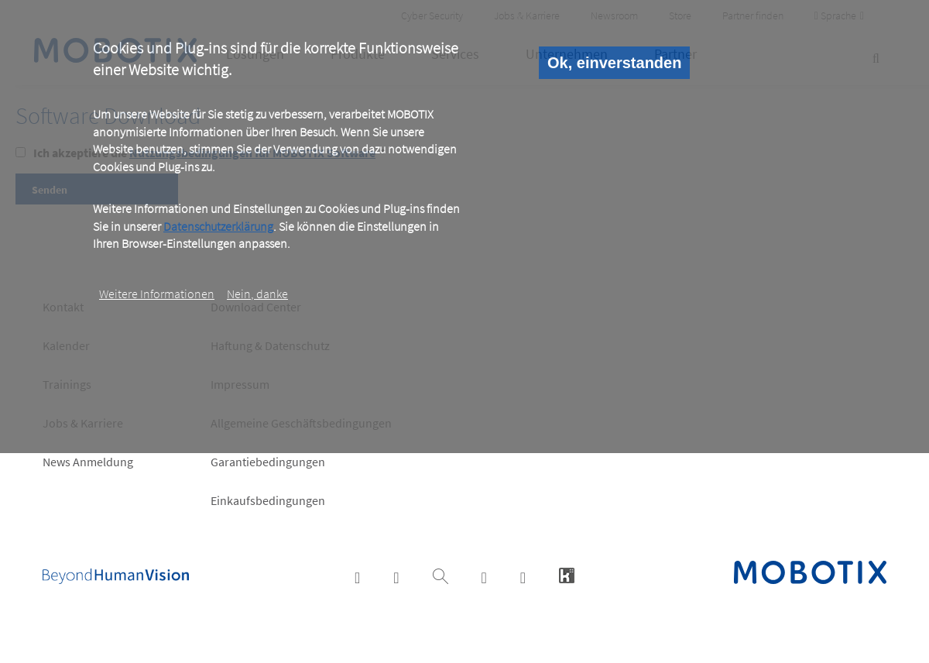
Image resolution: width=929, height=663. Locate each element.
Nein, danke (257, 293)
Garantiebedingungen (268, 461)
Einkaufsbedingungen (268, 500)
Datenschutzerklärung (218, 226)
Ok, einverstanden (614, 62)
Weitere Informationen (156, 293)
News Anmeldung (88, 461)
